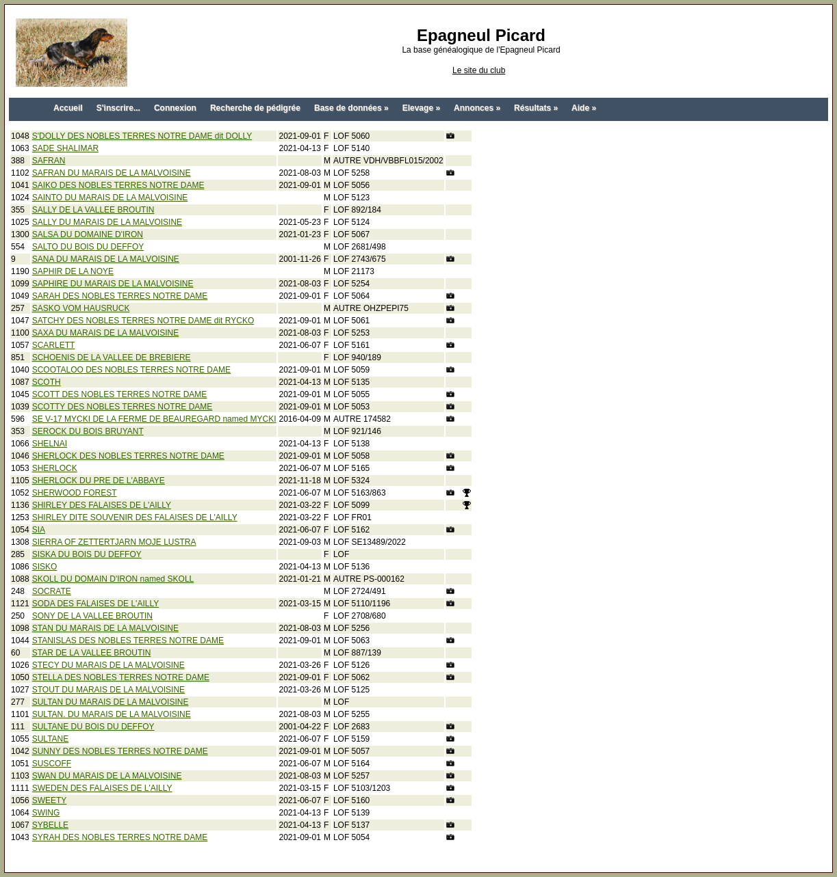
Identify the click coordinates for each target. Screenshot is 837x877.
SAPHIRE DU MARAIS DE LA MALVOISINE (113, 283)
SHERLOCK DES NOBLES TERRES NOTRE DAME (128, 456)
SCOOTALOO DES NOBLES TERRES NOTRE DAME (131, 370)
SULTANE (50, 739)
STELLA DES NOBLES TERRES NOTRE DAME (120, 677)
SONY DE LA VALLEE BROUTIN (92, 616)
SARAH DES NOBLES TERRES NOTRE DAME (120, 296)
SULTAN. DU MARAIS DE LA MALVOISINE (111, 714)
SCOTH (46, 382)
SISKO (44, 566)
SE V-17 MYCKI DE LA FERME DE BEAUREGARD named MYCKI (154, 419)
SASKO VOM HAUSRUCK (81, 308)
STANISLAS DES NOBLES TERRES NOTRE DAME (128, 640)
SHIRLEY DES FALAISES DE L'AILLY (101, 505)
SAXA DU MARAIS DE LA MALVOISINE (105, 333)
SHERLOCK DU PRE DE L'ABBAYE (98, 480)
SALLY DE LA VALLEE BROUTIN (93, 210)
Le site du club (478, 70)
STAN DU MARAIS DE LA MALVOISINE (105, 628)
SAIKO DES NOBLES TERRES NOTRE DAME (118, 185)
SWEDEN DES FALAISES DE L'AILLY (102, 788)
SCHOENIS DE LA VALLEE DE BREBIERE (111, 357)
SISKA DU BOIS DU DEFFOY (87, 554)
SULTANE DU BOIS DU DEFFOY (93, 726)
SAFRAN (49, 160)
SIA (38, 530)
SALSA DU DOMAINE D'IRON (87, 234)
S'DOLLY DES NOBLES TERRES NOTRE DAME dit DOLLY (142, 136)
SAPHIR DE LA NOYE (73, 271)
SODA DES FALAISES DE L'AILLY (95, 603)
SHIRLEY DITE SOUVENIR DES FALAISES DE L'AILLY (134, 517)
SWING (46, 813)
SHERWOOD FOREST (74, 493)
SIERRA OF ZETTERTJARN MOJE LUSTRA (114, 542)
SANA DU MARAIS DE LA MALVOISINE (105, 259)
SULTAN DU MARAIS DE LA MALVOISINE (110, 702)
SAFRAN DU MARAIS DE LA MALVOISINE (111, 173)
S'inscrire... (118, 108)
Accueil (68, 108)
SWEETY (49, 800)
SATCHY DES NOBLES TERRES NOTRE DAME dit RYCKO (143, 320)
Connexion (175, 108)
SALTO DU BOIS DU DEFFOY (88, 247)
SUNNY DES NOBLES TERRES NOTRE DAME (120, 751)
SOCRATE (51, 591)
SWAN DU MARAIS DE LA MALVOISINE (107, 776)
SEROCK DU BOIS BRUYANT (88, 431)
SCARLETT (53, 345)
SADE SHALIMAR (65, 148)
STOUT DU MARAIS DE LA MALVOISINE (108, 689)
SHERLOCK (54, 468)
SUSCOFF (51, 763)
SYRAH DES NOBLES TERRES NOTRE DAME (120, 837)
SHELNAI (49, 443)
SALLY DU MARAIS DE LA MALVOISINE (107, 222)
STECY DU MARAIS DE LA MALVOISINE (108, 665)
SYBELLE (50, 825)
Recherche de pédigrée (255, 108)
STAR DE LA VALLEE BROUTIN (91, 653)
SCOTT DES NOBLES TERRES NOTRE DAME (119, 394)
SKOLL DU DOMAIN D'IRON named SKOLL (113, 579)
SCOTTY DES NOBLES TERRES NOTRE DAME (122, 406)
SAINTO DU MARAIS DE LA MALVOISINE (110, 197)
